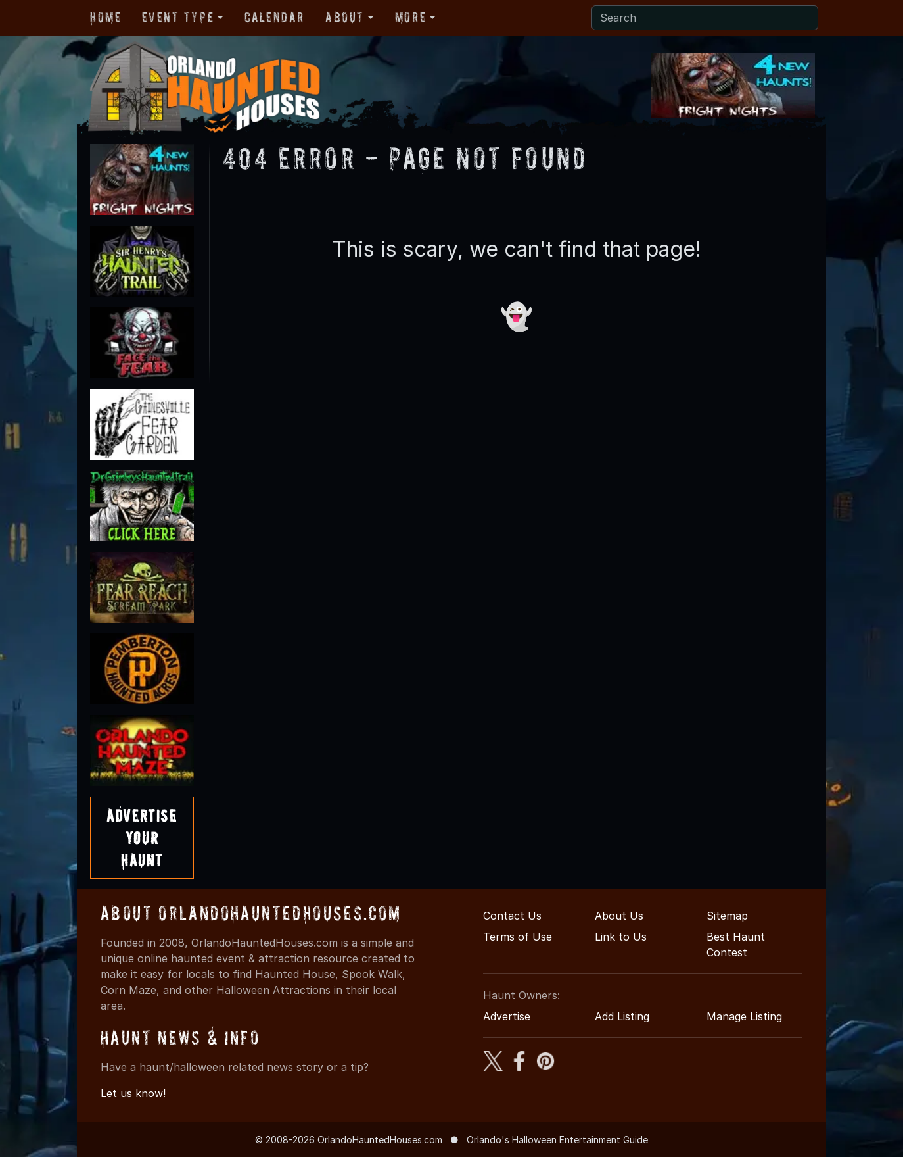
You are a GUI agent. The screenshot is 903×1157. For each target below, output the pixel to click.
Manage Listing (744, 1016)
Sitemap (727, 915)
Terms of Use (517, 936)
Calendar (274, 17)
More (410, 17)
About (344, 17)
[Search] (704, 17)
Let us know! (133, 1093)
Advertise (506, 1016)
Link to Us (621, 936)
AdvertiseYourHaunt (141, 837)
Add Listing (622, 1016)
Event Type (178, 17)
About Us (619, 915)
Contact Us (512, 915)
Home (105, 17)
